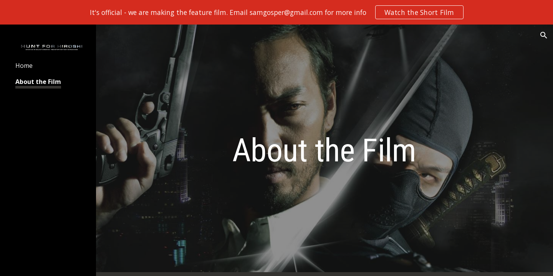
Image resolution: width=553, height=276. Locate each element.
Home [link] (24, 65)
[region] (276, 12)
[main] (324, 150)
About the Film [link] (38, 81)
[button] (544, 35)
